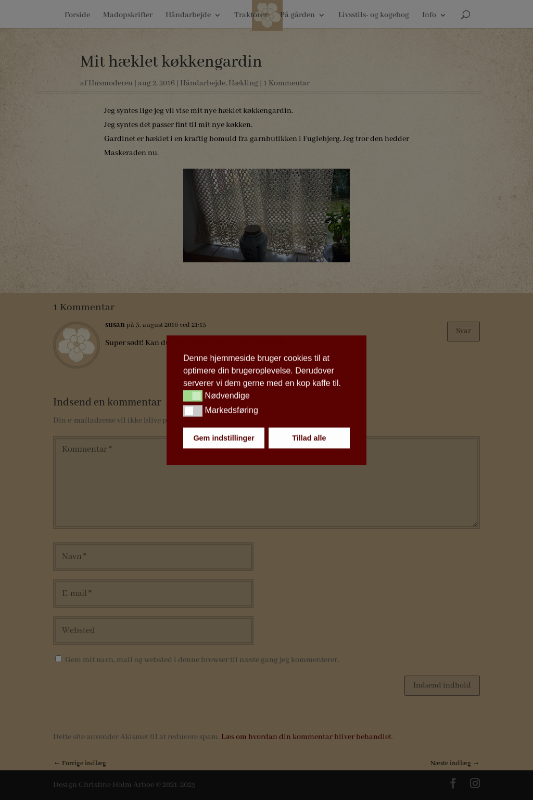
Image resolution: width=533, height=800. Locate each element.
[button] (192, 396)
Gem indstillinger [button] (224, 438)
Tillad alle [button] (309, 438)
